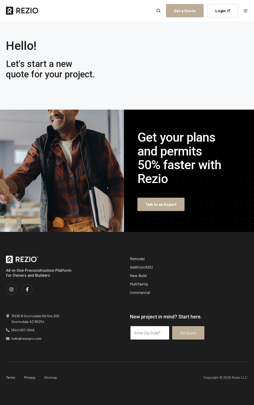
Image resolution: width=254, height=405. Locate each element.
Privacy (29, 377)
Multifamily (139, 283)
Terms (10, 377)
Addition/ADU (141, 267)
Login (222, 10)
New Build (138, 275)
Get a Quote (185, 10)
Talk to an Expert (161, 204)
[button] (158, 10)
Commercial (140, 292)
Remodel (137, 258)
